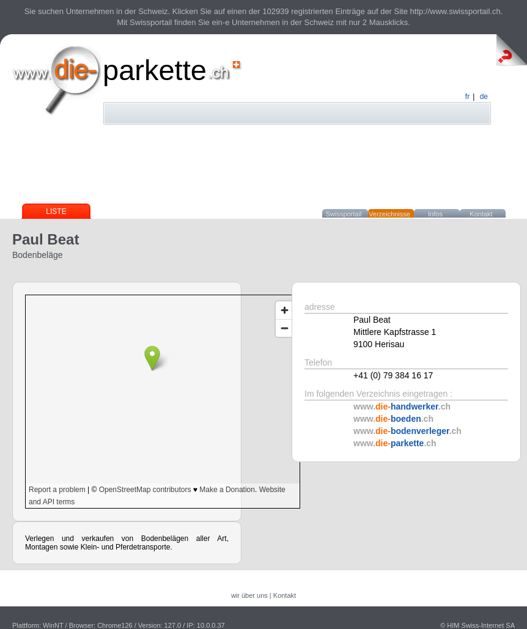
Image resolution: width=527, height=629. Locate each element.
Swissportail (344, 214)
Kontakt (481, 214)
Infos (435, 214)
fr (467, 96)
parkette (155, 70)
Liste (56, 211)
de (484, 96)
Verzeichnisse (389, 214)
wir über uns (249, 595)
